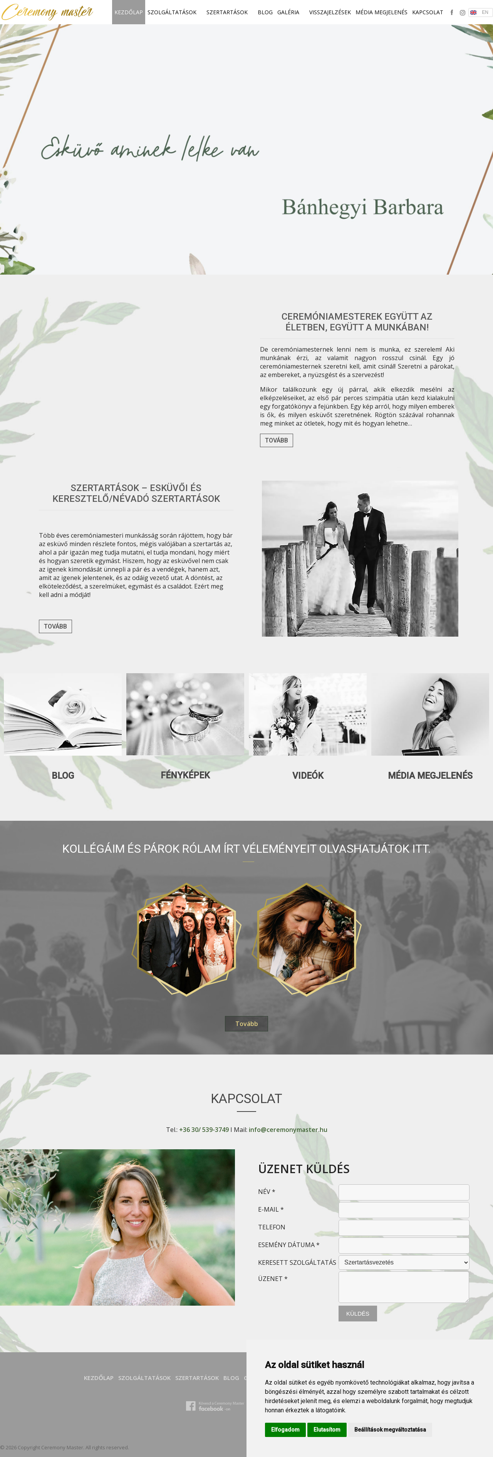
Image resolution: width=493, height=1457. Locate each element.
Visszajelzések (330, 12)
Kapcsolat (427, 12)
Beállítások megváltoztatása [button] (390, 1430)
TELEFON (271, 1227)
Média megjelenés (381, 12)
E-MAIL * (271, 1209)
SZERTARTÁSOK (229, 12)
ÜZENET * (273, 1278)
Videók (308, 776)
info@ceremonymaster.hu (288, 1129)
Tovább (276, 440)
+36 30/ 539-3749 (204, 1129)
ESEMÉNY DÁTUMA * (289, 1245)
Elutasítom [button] (327, 1430)
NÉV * (266, 1191)
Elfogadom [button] (285, 1430)
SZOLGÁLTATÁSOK (175, 12)
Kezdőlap (128, 12)
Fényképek (185, 775)
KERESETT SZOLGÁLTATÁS (297, 1262)
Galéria (291, 12)
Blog (265, 12)
